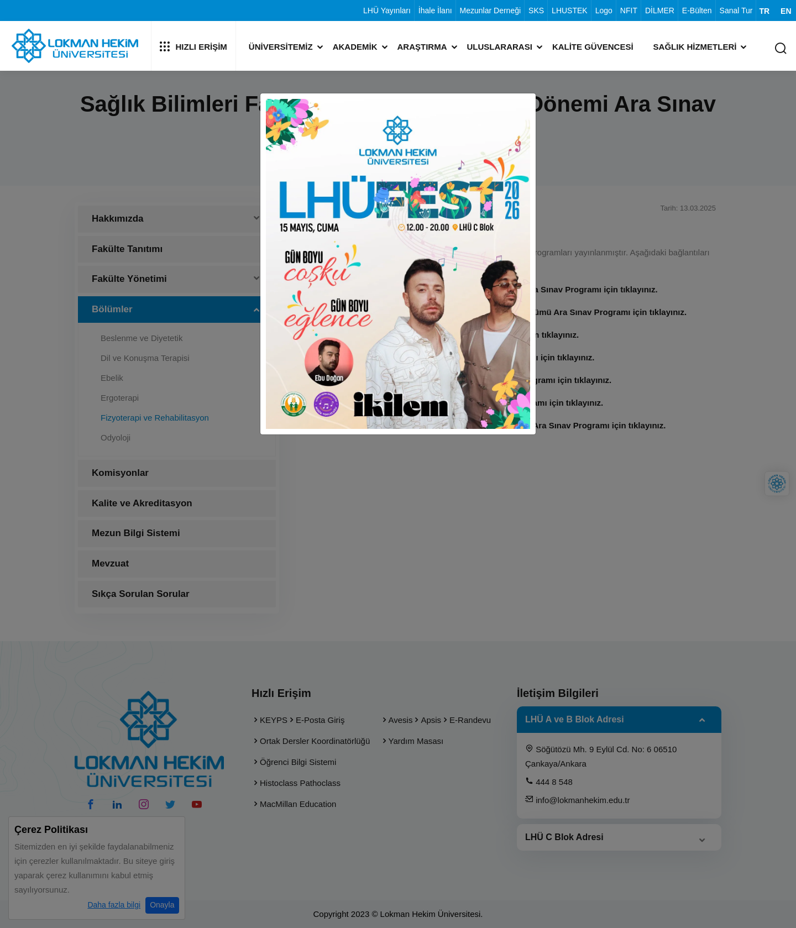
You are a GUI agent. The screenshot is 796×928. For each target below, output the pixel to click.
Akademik (355, 46)
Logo (603, 10)
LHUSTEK (570, 10)
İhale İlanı (435, 10)
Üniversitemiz (281, 46)
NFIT (628, 10)
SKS (536, 10)
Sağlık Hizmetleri (695, 46)
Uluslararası (499, 46)
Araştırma (422, 46)
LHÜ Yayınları (387, 10)
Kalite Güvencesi (592, 46)
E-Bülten (697, 10)
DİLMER (659, 10)
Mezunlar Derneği (490, 10)
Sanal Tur (736, 10)
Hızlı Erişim (193, 46)
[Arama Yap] (780, 49)
